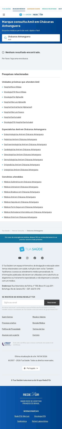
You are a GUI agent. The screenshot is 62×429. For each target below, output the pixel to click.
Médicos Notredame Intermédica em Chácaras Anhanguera (28, 212)
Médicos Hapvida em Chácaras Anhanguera (21, 202)
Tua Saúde (6, 9)
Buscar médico (19, 9)
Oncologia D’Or (40, 416)
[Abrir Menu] (4, 14)
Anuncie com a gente (10, 335)
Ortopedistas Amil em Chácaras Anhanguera (22, 165)
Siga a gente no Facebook (35, 258)
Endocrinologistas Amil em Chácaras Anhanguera (23, 134)
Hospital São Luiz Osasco (14, 112)
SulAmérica (22, 421)
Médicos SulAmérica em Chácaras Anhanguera (22, 182)
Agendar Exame (33, 9)
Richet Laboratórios (40, 421)
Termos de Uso (38, 329)
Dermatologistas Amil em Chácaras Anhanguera (23, 160)
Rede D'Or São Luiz (22, 416)
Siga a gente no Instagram (27, 258)
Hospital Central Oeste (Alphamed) (18, 107)
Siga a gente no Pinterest (42, 258)
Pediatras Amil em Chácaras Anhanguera (20, 139)
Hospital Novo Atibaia (12, 87)
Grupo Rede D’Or (44, 380)
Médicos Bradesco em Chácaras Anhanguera (22, 192)
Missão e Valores (39, 317)
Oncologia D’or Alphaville (13, 97)
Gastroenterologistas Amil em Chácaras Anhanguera (25, 145)
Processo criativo (9, 323)
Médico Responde (49, 9)
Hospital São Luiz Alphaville (15, 102)
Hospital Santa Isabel (12, 117)
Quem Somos (7, 317)
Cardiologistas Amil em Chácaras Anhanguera (22, 150)
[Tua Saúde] (31, 249)
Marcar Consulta (18, 231)
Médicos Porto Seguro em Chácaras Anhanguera (23, 207)
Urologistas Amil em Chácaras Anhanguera (21, 170)
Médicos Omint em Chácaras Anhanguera (20, 217)
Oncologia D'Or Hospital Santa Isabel (18, 122)
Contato (36, 335)
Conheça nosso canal (20, 258)
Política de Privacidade (11, 329)
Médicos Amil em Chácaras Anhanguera (20, 197)
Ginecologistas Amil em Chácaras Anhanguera (22, 155)
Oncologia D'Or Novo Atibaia (15, 92)
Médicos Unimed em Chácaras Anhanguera (21, 187)
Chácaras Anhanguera (35, 231)
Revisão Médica (39, 323)
